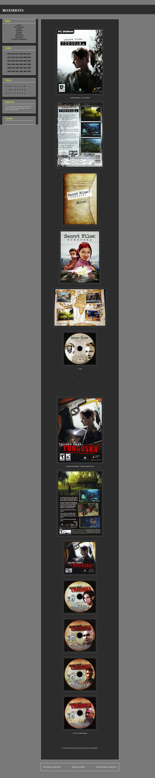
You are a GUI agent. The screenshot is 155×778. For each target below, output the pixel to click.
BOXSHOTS (13, 10)
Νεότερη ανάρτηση (52, 767)
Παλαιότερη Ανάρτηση (106, 767)
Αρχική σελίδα (78, 767)
